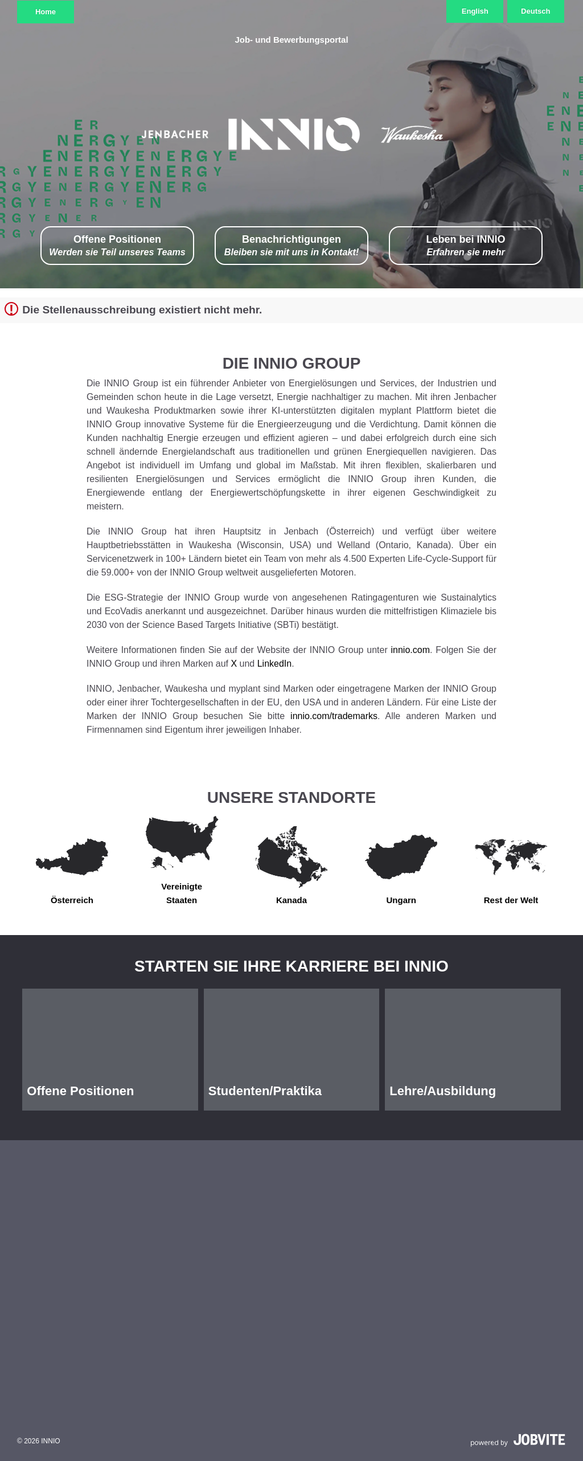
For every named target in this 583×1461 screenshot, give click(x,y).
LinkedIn (274, 663)
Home (45, 11)
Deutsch (535, 11)
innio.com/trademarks (333, 716)
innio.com (410, 650)
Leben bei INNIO (465, 246)
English (475, 11)
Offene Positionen (117, 246)
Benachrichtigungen (291, 246)
